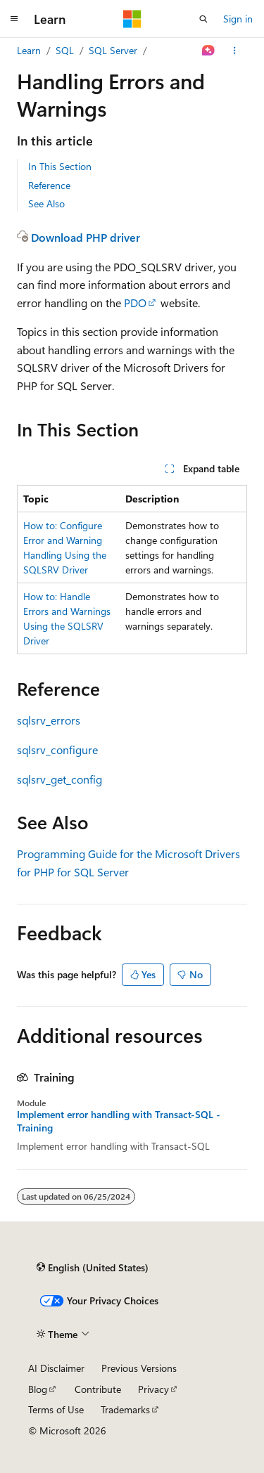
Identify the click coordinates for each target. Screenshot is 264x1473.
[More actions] (234, 50)
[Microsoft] (132, 19)
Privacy (153, 1389)
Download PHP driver (85, 237)
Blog (37, 1389)
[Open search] (203, 19)
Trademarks (125, 1409)
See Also (46, 203)
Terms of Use (56, 1409)
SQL (65, 50)
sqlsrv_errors (48, 720)
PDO (135, 302)
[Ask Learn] (208, 50)
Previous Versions (139, 1368)
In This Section (60, 166)
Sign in (238, 18)
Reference (49, 185)
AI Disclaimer (56, 1368)
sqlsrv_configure (57, 749)
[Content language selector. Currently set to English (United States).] (92, 1267)
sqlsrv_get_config (59, 779)
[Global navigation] (14, 19)
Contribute (98, 1389)
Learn (29, 50)
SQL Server (113, 50)
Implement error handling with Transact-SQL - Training (118, 1121)
